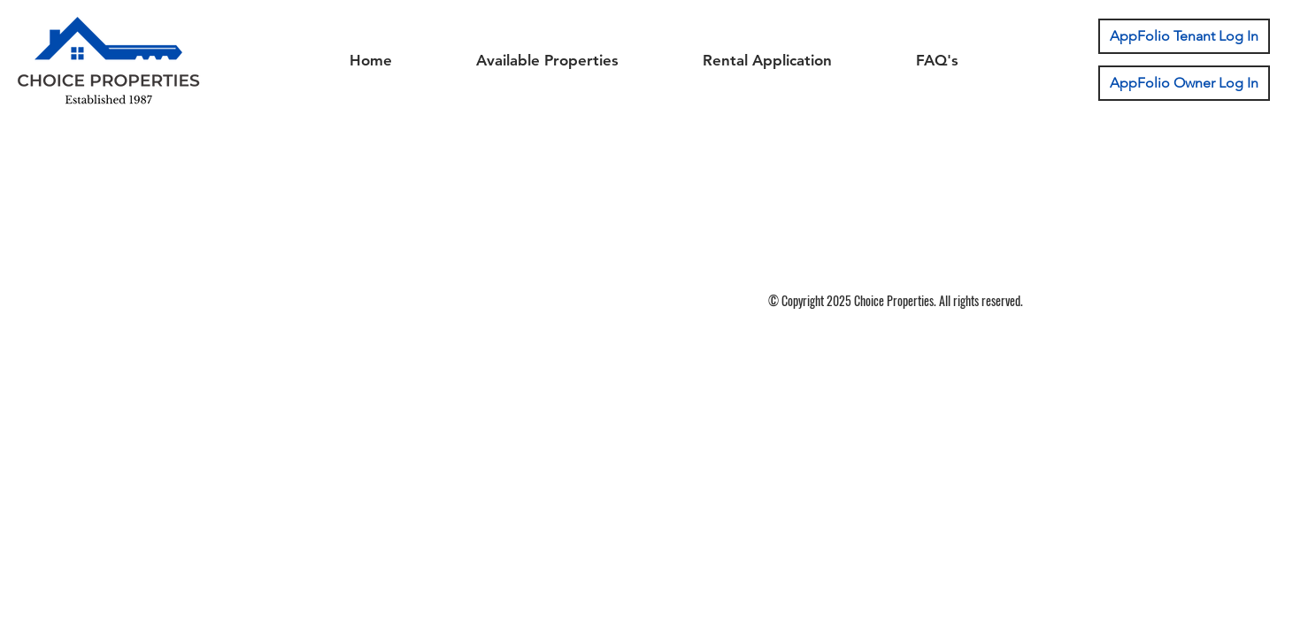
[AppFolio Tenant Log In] (1184, 36)
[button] (547, 60)
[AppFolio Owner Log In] (1184, 83)
